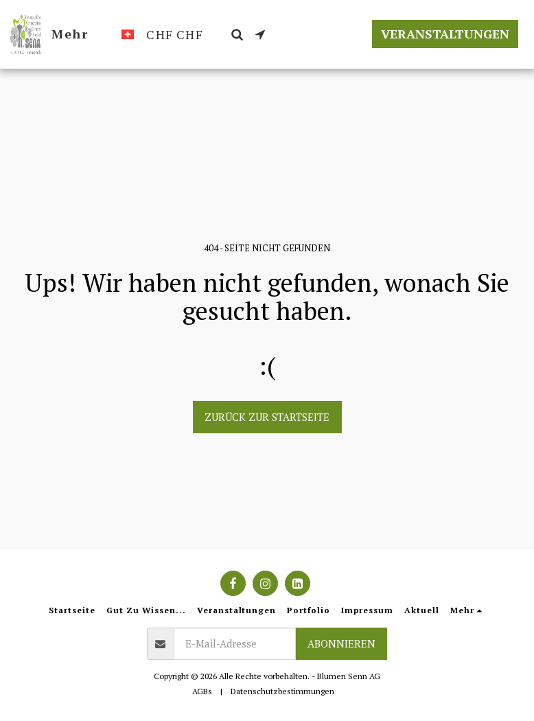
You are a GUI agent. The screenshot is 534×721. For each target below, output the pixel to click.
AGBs (202, 691)
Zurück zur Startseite (267, 417)
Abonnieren (341, 643)
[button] (237, 34)
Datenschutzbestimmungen (282, 691)
